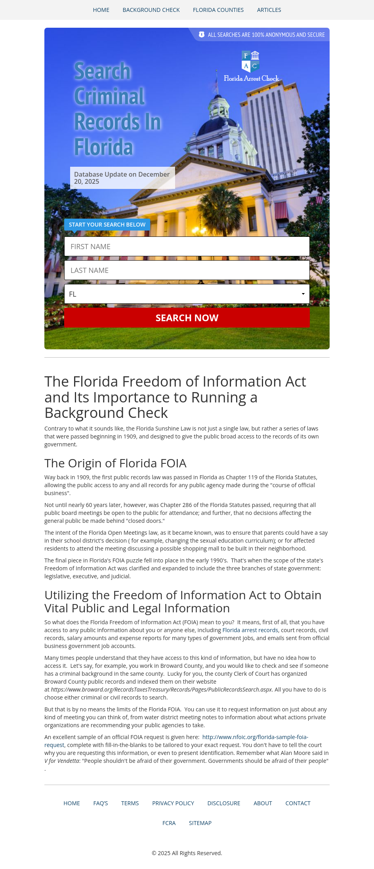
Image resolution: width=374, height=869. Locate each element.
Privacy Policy (173, 803)
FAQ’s (100, 803)
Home (101, 9)
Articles (269, 9)
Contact (297, 803)
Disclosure (223, 803)
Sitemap (200, 823)
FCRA (169, 823)
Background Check (151, 9)
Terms (130, 803)
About (263, 803)
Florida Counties (218, 9)
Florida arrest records (250, 630)
